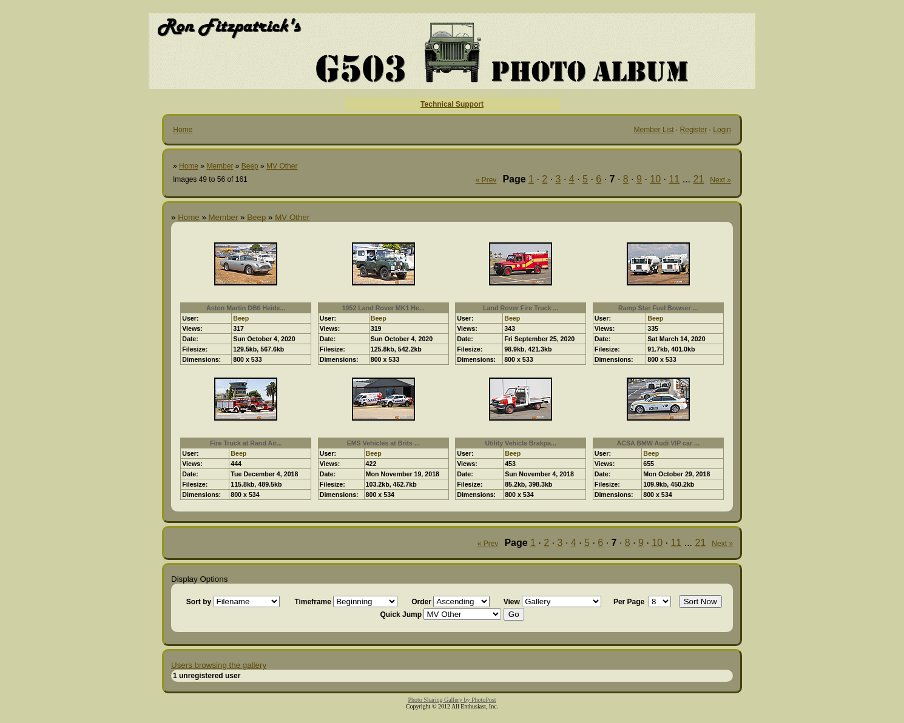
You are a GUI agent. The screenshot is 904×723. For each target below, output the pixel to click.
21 (698, 179)
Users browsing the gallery (218, 665)
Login (721, 129)
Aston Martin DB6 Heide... (245, 308)
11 (674, 179)
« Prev (486, 180)
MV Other (281, 166)
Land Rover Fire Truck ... (520, 308)
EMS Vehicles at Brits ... (383, 443)
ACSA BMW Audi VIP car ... (658, 443)
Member (219, 166)
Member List (654, 129)
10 (655, 179)
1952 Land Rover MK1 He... (383, 308)
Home (182, 129)
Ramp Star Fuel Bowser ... (658, 308)
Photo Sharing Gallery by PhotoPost (452, 699)
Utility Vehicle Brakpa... (520, 443)
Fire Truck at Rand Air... (246, 443)
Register (693, 129)
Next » (720, 180)
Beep (249, 166)
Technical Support (452, 104)
